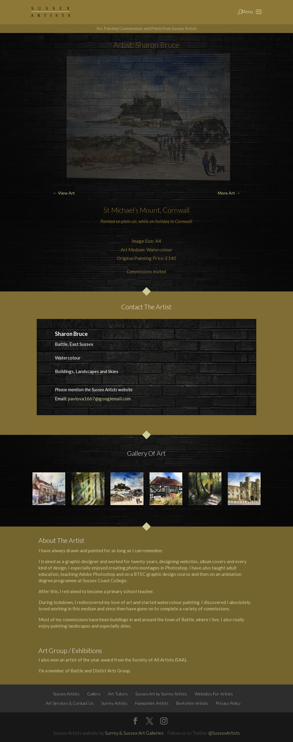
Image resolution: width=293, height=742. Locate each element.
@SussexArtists (224, 733)
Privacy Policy (228, 703)
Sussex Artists (66, 693)
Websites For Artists (214, 693)
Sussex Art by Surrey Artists (161, 693)
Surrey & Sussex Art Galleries (134, 733)
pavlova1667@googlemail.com (99, 398)
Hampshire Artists (152, 703)
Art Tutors (118, 693)
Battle (187, 619)
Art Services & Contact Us (70, 703)
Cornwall (183, 221)
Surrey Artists (114, 703)
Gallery (93, 693)
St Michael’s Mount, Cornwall (146, 210)
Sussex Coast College (104, 580)
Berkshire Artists (192, 703)
